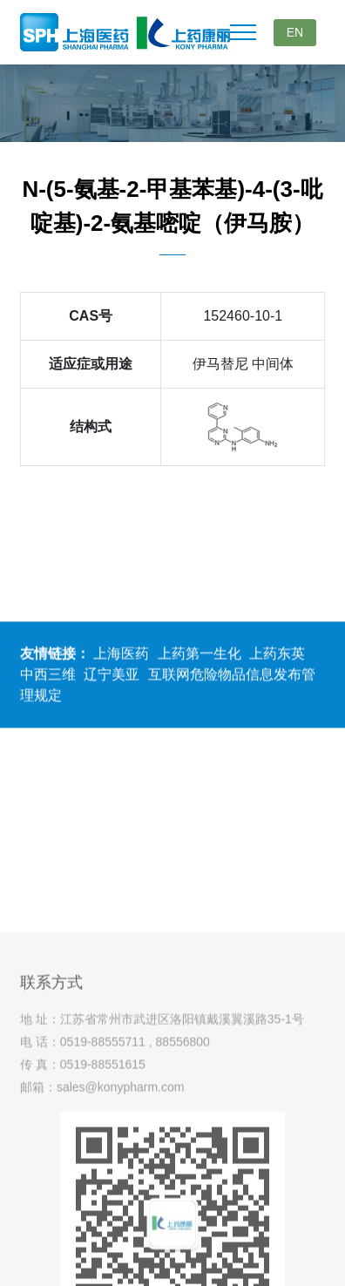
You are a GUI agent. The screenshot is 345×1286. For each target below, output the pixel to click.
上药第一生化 (199, 655)
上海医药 (121, 655)
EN (295, 32)
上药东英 (277, 655)
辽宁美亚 (111, 676)
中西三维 (48, 676)
